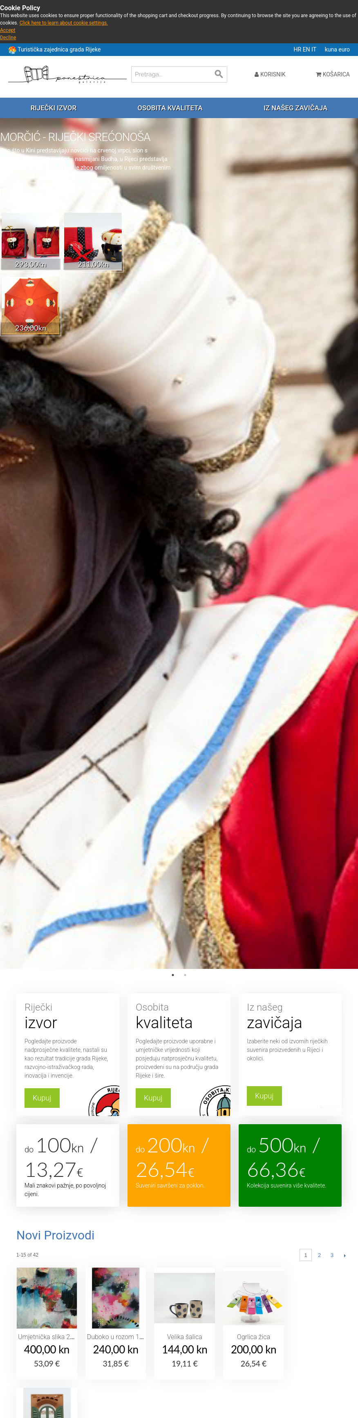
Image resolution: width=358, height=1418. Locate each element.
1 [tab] (173, 975)
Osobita (179, 1017)
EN (307, 49)
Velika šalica (184, 1337)
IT (314, 49)
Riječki (68, 1017)
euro (344, 49)
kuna (332, 49)
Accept (7, 30)
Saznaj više (23, 195)
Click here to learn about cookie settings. (64, 23)
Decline (8, 37)
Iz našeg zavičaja (295, 108)
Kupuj (42, 1098)
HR (298, 49)
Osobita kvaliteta (170, 108)
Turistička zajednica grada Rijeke (59, 49)
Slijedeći (345, 1255)
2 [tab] (185, 975)
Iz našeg (290, 1017)
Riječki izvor (53, 108)
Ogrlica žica (253, 1337)
